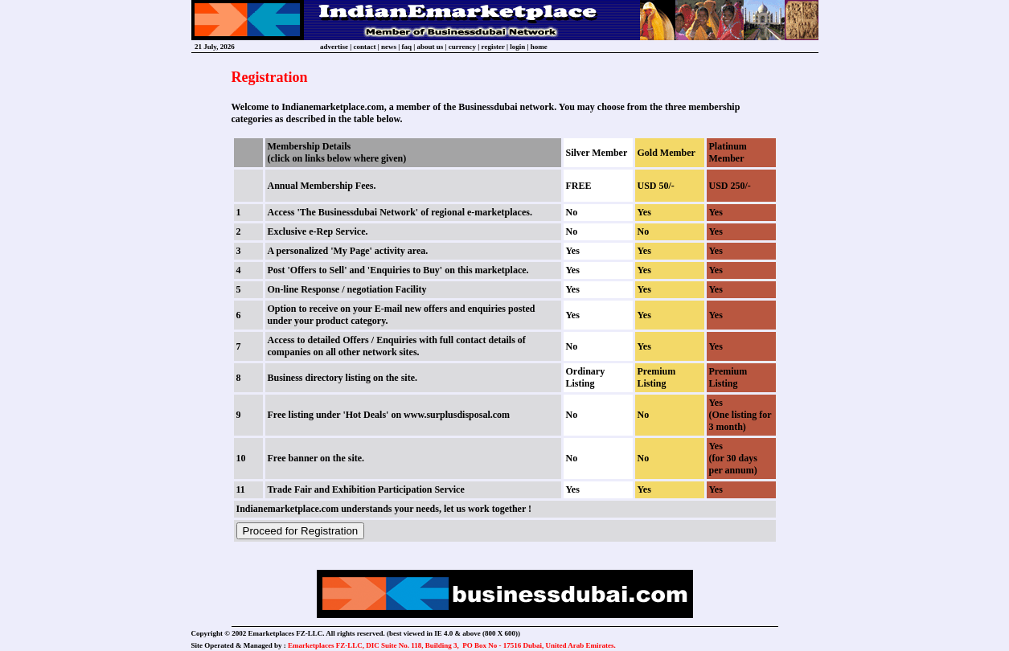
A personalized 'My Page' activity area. (348, 250)
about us (430, 47)
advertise (334, 47)
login (517, 47)
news (388, 47)
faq (407, 47)
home (539, 47)
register (493, 47)
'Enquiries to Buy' (404, 270)
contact (365, 47)
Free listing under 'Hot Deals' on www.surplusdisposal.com (389, 414)
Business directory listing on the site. (342, 377)
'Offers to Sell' (317, 270)
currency (462, 47)
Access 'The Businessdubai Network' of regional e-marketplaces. (400, 212)
